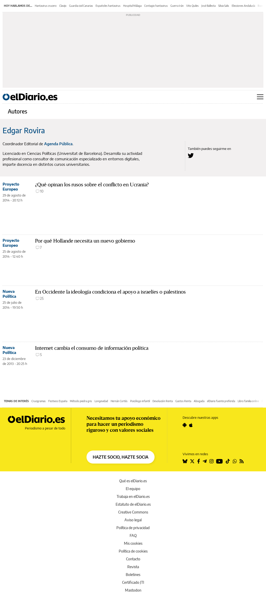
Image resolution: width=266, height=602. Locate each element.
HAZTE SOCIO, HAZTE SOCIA (120, 457)
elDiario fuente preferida (221, 401)
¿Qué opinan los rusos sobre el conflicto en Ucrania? (92, 184)
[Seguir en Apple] (191, 425)
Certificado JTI (133, 582)
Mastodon (133, 590)
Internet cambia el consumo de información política (91, 348)
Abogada (199, 401)
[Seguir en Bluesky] (185, 461)
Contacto (133, 559)
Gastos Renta (183, 401)
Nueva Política (9, 294)
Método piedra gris (81, 401)
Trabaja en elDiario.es (133, 496)
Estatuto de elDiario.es (133, 504)
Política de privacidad (133, 527)
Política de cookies (133, 551)
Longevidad (101, 401)
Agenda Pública (58, 143)
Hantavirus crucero (46, 5)
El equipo (133, 488)
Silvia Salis (223, 5)
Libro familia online (248, 401)
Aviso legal (133, 520)
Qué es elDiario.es (133, 481)
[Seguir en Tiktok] (227, 461)
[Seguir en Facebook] (198, 461)
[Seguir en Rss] (242, 461)
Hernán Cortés (119, 401)
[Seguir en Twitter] (192, 461)
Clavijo (62, 5)
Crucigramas (38, 401)
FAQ (133, 535)
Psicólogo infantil (140, 401)
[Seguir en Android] (185, 425)
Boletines (133, 574)
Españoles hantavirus (108, 5)
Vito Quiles (192, 5)
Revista (133, 567)
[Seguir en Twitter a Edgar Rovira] (191, 156)
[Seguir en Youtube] (219, 461)
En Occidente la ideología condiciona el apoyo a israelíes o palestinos (110, 292)
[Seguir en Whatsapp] (235, 461)
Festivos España (57, 401)
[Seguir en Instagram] (211, 461)
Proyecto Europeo (11, 186)
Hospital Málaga (132, 5)
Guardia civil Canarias (81, 5)
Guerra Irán (177, 5)
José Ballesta (208, 5)
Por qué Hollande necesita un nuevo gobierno (85, 241)
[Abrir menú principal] (260, 96)
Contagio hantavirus (156, 5)
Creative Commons (133, 512)
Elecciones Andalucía (243, 5)
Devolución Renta (162, 401)
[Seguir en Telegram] (205, 461)
